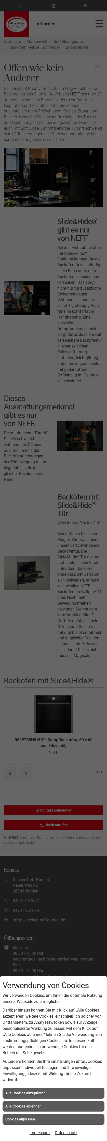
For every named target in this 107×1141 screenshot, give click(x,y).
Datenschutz (66, 1132)
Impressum (40, 1132)
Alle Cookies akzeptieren (25, 1093)
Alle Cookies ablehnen (23, 1106)
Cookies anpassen (20, 1119)
